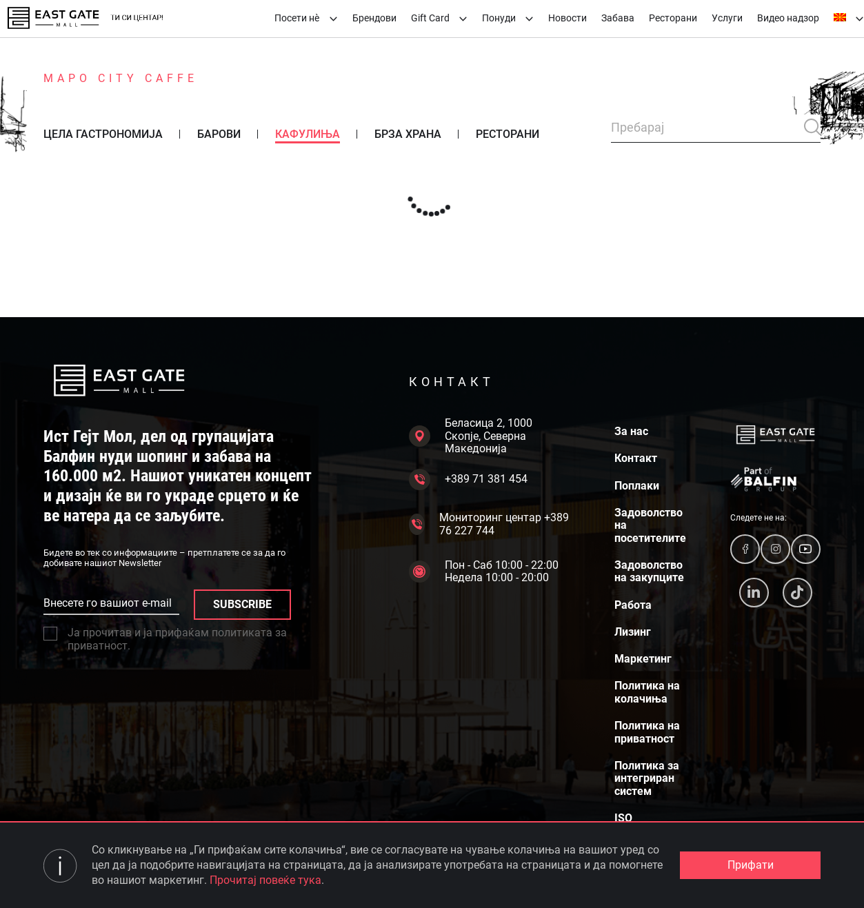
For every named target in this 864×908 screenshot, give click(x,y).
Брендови (374, 17)
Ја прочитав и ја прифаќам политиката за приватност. (165, 639)
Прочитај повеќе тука (265, 880)
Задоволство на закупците (649, 571)
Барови (219, 134)
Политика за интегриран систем (646, 779)
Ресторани (673, 17)
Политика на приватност (647, 732)
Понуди (508, 17)
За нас (631, 431)
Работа (633, 605)
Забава (617, 17)
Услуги (727, 17)
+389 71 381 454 (468, 479)
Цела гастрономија (103, 134)
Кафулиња (307, 134)
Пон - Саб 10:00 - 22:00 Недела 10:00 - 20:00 (484, 571)
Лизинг (632, 632)
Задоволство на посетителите (650, 526)
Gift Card (439, 17)
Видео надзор (788, 17)
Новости (567, 17)
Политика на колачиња (647, 692)
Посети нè (305, 17)
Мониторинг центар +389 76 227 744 (489, 524)
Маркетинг (643, 659)
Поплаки (636, 486)
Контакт (635, 458)
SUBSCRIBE (242, 604)
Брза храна (407, 134)
